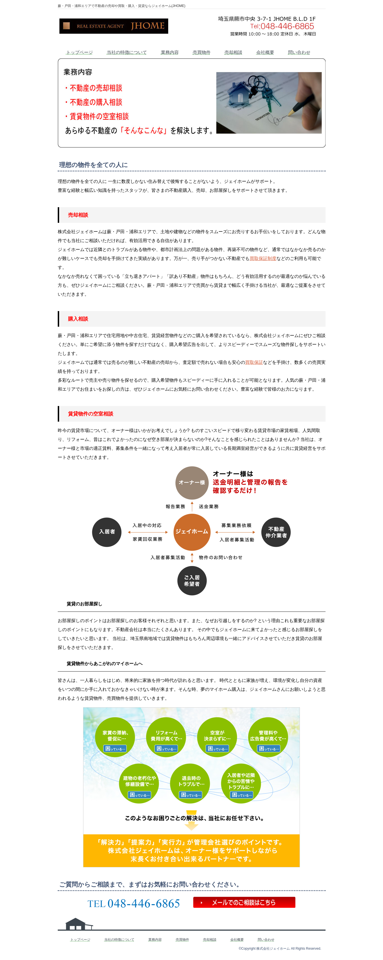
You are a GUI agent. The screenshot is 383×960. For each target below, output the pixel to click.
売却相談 (233, 52)
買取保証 (254, 362)
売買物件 (202, 52)
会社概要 (265, 52)
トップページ (79, 52)
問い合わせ (299, 52)
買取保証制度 (263, 258)
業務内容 (170, 52)
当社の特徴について (127, 52)
